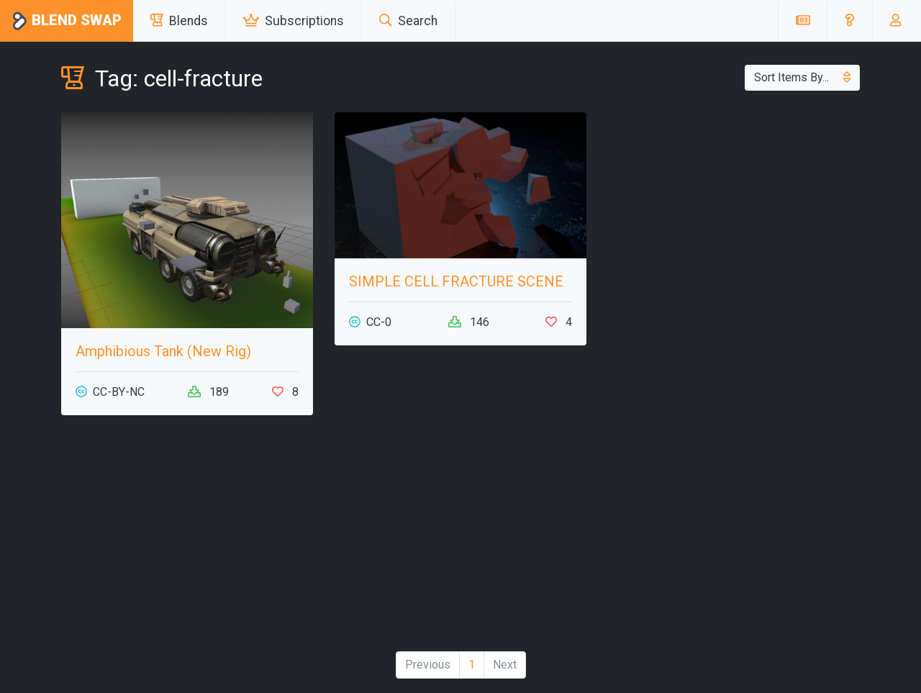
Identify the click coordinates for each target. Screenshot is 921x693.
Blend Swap (67, 21)
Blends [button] (179, 21)
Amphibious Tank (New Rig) (163, 351)
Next (505, 664)
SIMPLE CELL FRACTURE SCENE (456, 281)
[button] (849, 21)
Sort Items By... (802, 77)
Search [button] (408, 21)
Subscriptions (293, 21)
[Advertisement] (187, 539)
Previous (427, 664)
